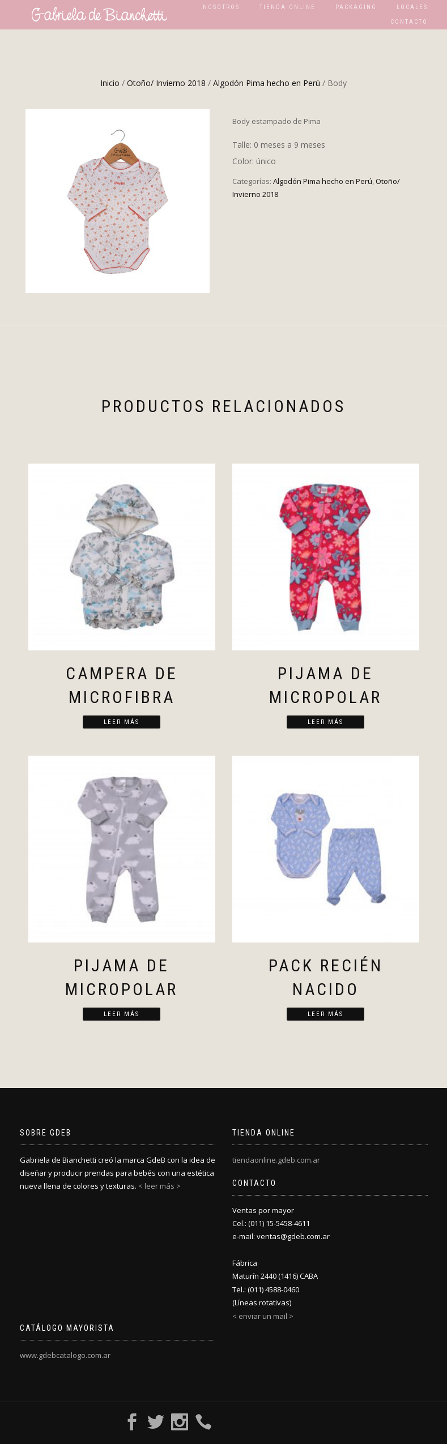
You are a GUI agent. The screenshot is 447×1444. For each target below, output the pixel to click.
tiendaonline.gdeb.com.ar (276, 1160)
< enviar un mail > (262, 1316)
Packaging (356, 7)
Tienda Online (287, 7)
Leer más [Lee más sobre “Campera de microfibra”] (121, 722)
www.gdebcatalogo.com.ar (65, 1355)
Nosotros (221, 7)
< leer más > (159, 1186)
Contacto (409, 21)
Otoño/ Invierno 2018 (166, 83)
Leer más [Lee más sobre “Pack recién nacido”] (325, 1014)
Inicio (110, 83)
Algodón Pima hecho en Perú (266, 83)
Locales (412, 7)
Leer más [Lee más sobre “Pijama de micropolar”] (325, 722)
